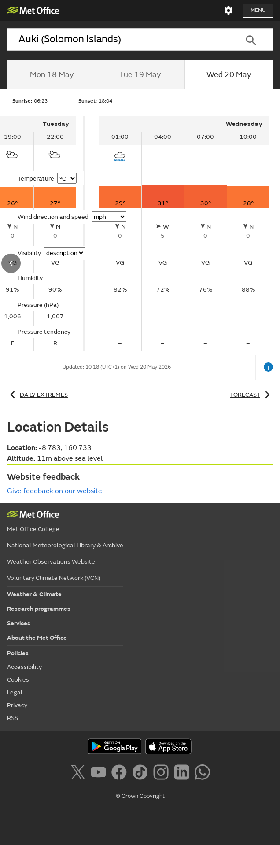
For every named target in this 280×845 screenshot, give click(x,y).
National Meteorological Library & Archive (65, 545)
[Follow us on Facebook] (120, 773)
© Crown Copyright (140, 796)
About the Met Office (37, 638)
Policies (18, 653)
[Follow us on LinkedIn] (183, 773)
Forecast (251, 394)
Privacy (17, 705)
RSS (12, 718)
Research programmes (38, 609)
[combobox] (117, 39)
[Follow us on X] (79, 773)
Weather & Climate (34, 594)
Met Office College (33, 529)
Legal (14, 692)
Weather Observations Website (51, 561)
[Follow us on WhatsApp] (202, 773)
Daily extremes (37, 394)
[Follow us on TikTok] (141, 773)
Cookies (18, 679)
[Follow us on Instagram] (162, 773)
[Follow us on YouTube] (100, 773)
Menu (258, 10)
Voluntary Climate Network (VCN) (53, 578)
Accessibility (24, 667)
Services (18, 623)
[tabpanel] (184, 233)
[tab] (51, 74)
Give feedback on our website (54, 491)
